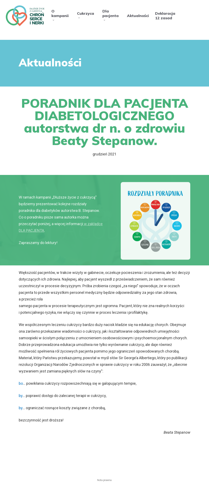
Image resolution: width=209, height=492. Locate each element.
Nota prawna (104, 480)
